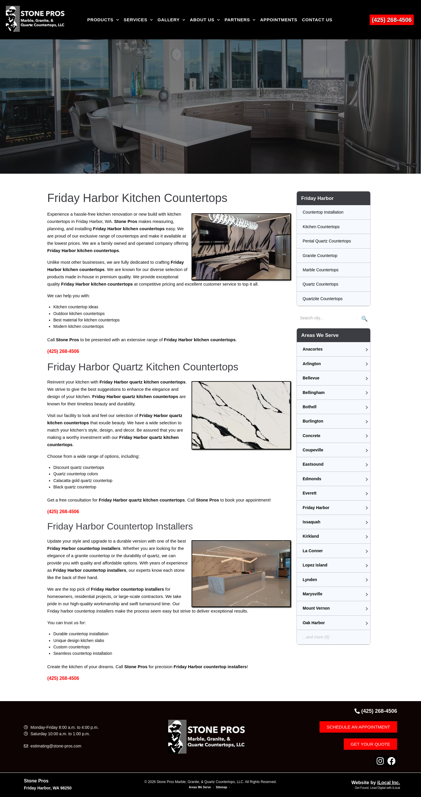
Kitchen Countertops (321, 226)
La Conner (313, 550)
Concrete (311, 435)
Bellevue (311, 378)
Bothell (309, 406)
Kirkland (311, 536)
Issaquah (311, 522)
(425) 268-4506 (392, 20)
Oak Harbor (314, 622)
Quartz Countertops (320, 284)
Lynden (310, 579)
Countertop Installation (323, 212)
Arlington (312, 363)
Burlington (313, 421)
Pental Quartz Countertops (327, 241)
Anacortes (312, 349)
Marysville (312, 594)
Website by (375, 782)
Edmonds (312, 478)
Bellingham (313, 392)
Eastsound (313, 464)
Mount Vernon (316, 608)
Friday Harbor (316, 507)
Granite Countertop (320, 255)
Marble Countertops (320, 270)
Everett (309, 493)
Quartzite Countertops (323, 298)
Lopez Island (315, 565)
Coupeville (313, 450)
